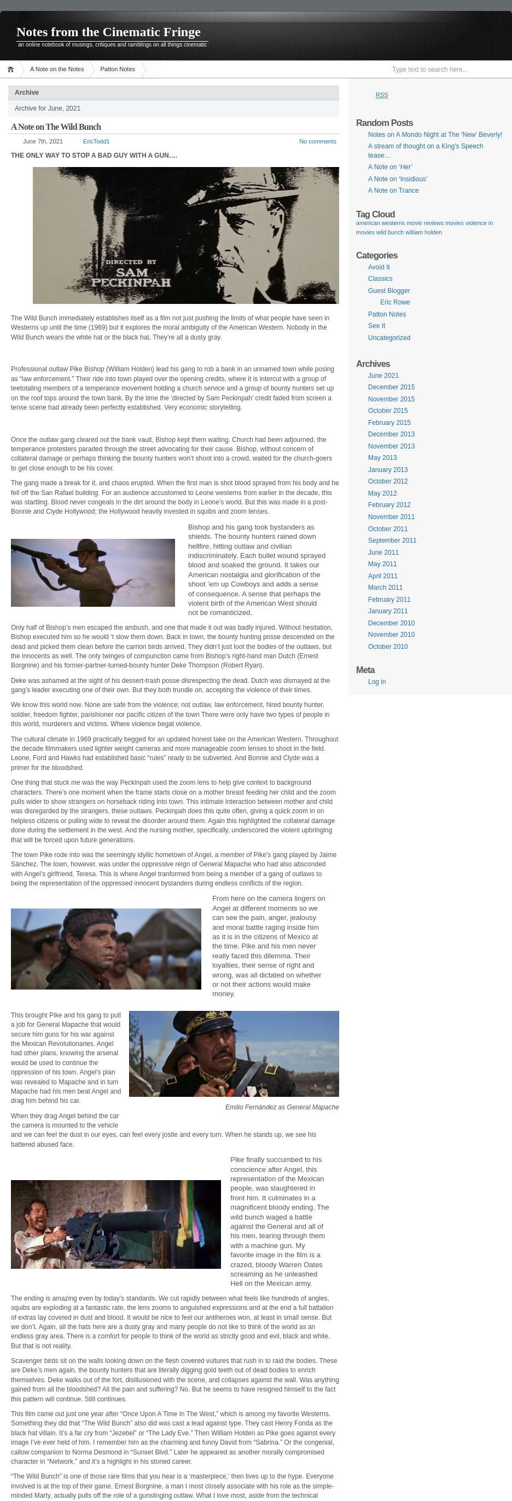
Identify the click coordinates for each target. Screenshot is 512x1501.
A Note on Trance (393, 190)
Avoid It (379, 267)
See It (376, 326)
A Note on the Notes (57, 69)
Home (12, 69)
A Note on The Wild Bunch (56, 126)
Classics (380, 279)
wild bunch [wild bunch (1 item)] (390, 232)
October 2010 (388, 647)
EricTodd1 (96, 141)
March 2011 (385, 587)
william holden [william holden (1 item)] (423, 232)
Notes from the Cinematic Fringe (108, 32)
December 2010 (391, 623)
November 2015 (391, 399)
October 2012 (388, 481)
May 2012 (382, 493)
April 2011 (383, 576)
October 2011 (388, 529)
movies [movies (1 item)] (454, 223)
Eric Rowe (395, 302)
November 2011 (391, 517)
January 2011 (388, 611)
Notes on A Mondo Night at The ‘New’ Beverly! (435, 135)
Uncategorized (389, 338)
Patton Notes (117, 69)
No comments (317, 141)
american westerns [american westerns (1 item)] (380, 223)
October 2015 (388, 411)
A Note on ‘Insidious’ (398, 179)
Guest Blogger (389, 291)
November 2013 (391, 446)
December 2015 (391, 387)
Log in (377, 682)
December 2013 (391, 434)
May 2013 (382, 458)
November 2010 (391, 635)
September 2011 (392, 540)
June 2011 (383, 552)
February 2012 (389, 505)
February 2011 (389, 599)
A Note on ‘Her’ (390, 167)
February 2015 (389, 423)
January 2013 (388, 470)
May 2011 (382, 564)
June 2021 (383, 375)
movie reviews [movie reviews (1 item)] (425, 223)
